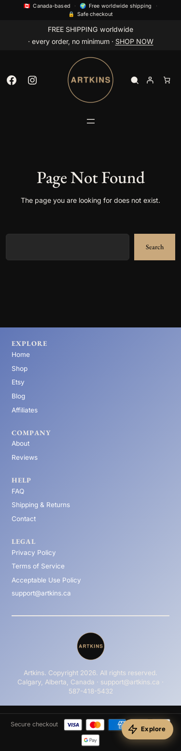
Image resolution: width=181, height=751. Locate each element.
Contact (24, 519)
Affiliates (25, 410)
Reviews (25, 457)
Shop (20, 368)
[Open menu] (91, 121)
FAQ (18, 491)
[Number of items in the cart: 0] (166, 79)
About (20, 443)
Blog (18, 396)
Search (155, 246)
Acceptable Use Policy (46, 580)
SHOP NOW (134, 41)
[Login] (149, 79)
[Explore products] (147, 729)
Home (21, 354)
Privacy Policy (34, 552)
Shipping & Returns (41, 505)
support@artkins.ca (41, 593)
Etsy (18, 382)
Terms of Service (38, 566)
